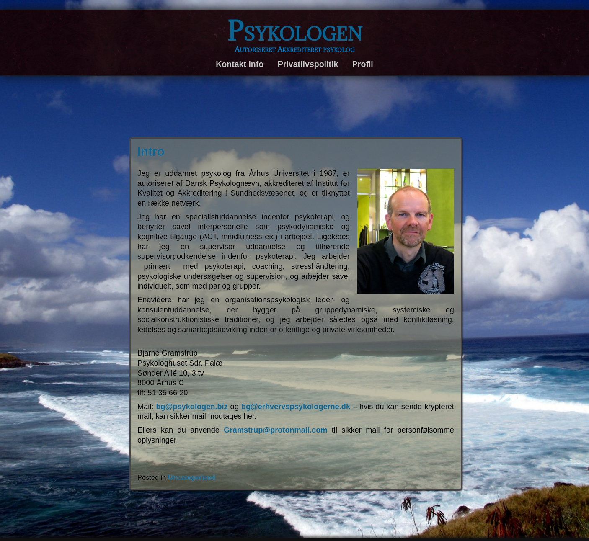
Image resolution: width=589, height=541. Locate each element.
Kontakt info (240, 64)
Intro (151, 151)
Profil (362, 64)
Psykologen (294, 31)
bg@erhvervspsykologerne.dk (295, 406)
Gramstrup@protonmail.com (275, 430)
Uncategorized (191, 477)
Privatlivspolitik (308, 64)
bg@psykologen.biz (191, 406)
